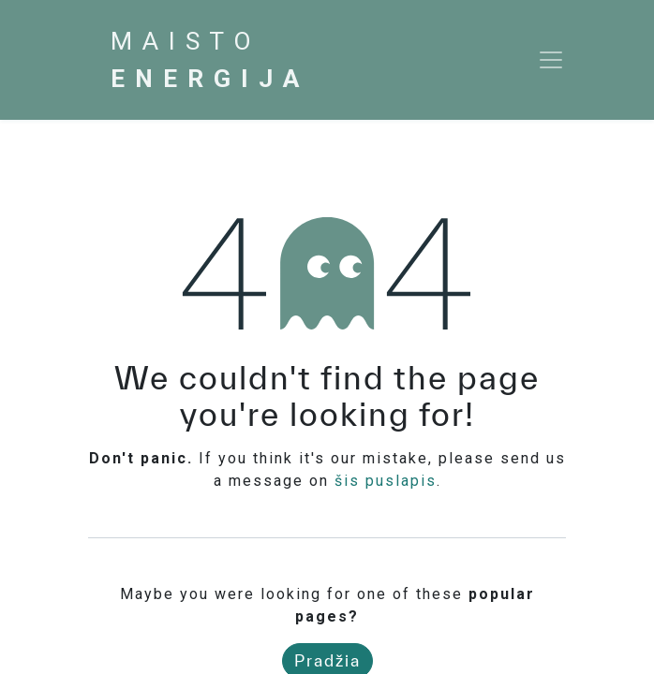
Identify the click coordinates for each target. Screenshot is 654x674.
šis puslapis (385, 481)
